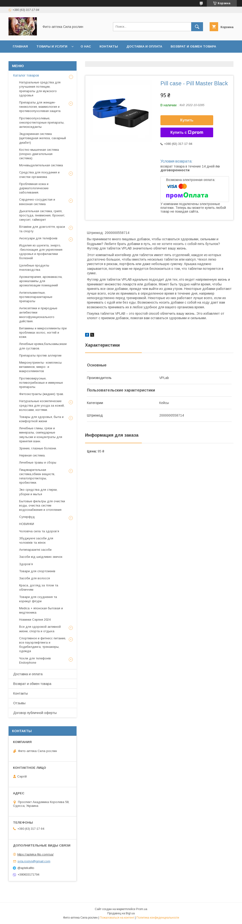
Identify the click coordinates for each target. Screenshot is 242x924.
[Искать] (197, 26)
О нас (86, 46)
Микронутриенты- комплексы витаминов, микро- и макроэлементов (40, 367)
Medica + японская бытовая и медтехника (41, 610)
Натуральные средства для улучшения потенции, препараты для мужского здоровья (39, 89)
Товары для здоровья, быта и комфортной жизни (41, 419)
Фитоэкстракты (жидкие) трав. (41, 394)
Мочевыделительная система (41, 165)
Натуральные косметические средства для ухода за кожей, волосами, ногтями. (42, 405)
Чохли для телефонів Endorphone (35, 660)
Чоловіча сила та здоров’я (39, 531)
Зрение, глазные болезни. (38, 448)
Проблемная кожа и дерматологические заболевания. (33, 188)
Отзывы (20, 58)
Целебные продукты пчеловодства (34, 267)
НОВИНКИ (26, 524)
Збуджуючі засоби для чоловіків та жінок (36, 540)
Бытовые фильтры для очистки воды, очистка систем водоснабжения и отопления (42, 505)
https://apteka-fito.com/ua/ (35, 854)
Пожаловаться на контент (117, 917)
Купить (187, 120)
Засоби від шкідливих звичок (40, 557)
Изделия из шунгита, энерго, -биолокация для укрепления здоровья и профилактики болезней (40, 252)
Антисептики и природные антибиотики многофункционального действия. (38, 314)
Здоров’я (26, 564)
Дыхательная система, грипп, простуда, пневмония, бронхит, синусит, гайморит (42, 215)
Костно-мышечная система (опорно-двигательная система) (39, 154)
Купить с (186, 132)
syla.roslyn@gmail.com (33, 861)
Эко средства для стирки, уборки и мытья (38, 492)
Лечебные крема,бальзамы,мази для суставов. (43, 346)
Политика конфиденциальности (157, 917)
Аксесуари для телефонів (38, 238)
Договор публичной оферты (64, 58)
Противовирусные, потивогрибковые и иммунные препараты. (41, 383)
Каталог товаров (26, 75)
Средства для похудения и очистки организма (39, 174)
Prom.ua (141, 909)
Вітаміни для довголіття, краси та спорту (42, 229)
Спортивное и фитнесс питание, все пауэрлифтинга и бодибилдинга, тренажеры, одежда (42, 644)
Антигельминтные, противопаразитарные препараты (35, 297)
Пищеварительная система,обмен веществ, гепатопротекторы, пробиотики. (37, 476)
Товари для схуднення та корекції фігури (38, 599)
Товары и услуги (51, 46)
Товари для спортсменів (37, 571)
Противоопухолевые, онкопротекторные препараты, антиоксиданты (41, 122)
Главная (20, 46)
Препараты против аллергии (40, 355)
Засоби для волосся (34, 578)
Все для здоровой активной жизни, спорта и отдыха (40, 629)
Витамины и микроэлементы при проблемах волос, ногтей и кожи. (43, 333)
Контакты (108, 46)
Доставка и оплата (144, 46)
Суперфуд (27, 517)
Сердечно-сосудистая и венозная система (37, 202)
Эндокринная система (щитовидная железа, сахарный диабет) (42, 138)
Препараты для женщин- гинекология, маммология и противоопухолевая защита (39, 107)
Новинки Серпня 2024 (35, 619)
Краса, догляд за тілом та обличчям (38, 587)
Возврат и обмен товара (193, 46)
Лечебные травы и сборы (37, 462)
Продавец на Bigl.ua (121, 913)
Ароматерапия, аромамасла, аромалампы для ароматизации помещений (40, 281)
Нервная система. (32, 455)
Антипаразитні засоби (35, 549)
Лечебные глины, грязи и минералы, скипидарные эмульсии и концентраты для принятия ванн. (40, 434)
